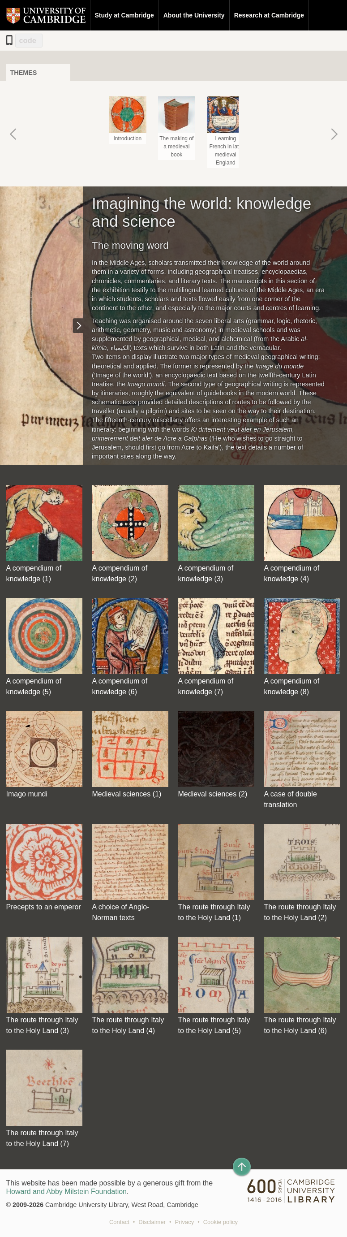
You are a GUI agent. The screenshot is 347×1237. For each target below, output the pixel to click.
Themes (23, 72)
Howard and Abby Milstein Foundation (66, 1191)
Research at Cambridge (269, 15)
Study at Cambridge (124, 15)
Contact (119, 1222)
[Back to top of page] (242, 1167)
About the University (194, 15)
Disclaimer (152, 1222)
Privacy (184, 1222)
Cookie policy (220, 1222)
